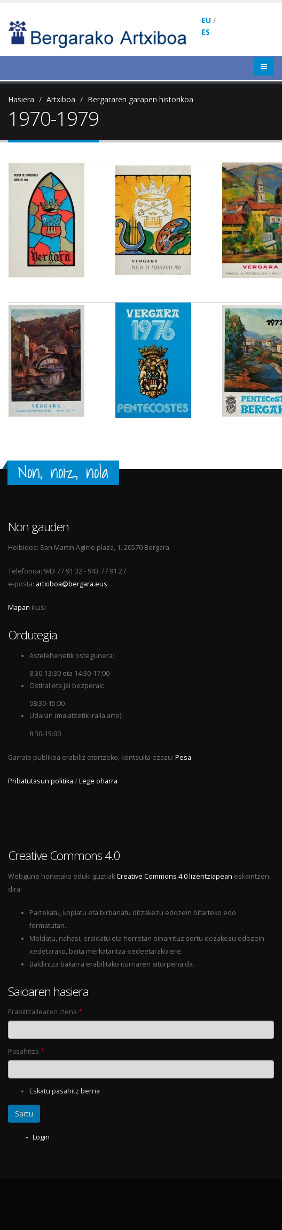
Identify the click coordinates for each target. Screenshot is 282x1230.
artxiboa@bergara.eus (71, 583)
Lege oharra (98, 781)
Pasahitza (26, 1051)
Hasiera (21, 99)
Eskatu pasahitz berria (64, 1091)
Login (41, 1137)
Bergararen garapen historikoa (140, 99)
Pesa (183, 757)
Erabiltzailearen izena (45, 1011)
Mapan (19, 607)
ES (205, 32)
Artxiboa (60, 99)
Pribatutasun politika (40, 781)
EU (206, 20)
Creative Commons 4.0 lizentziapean (174, 876)
